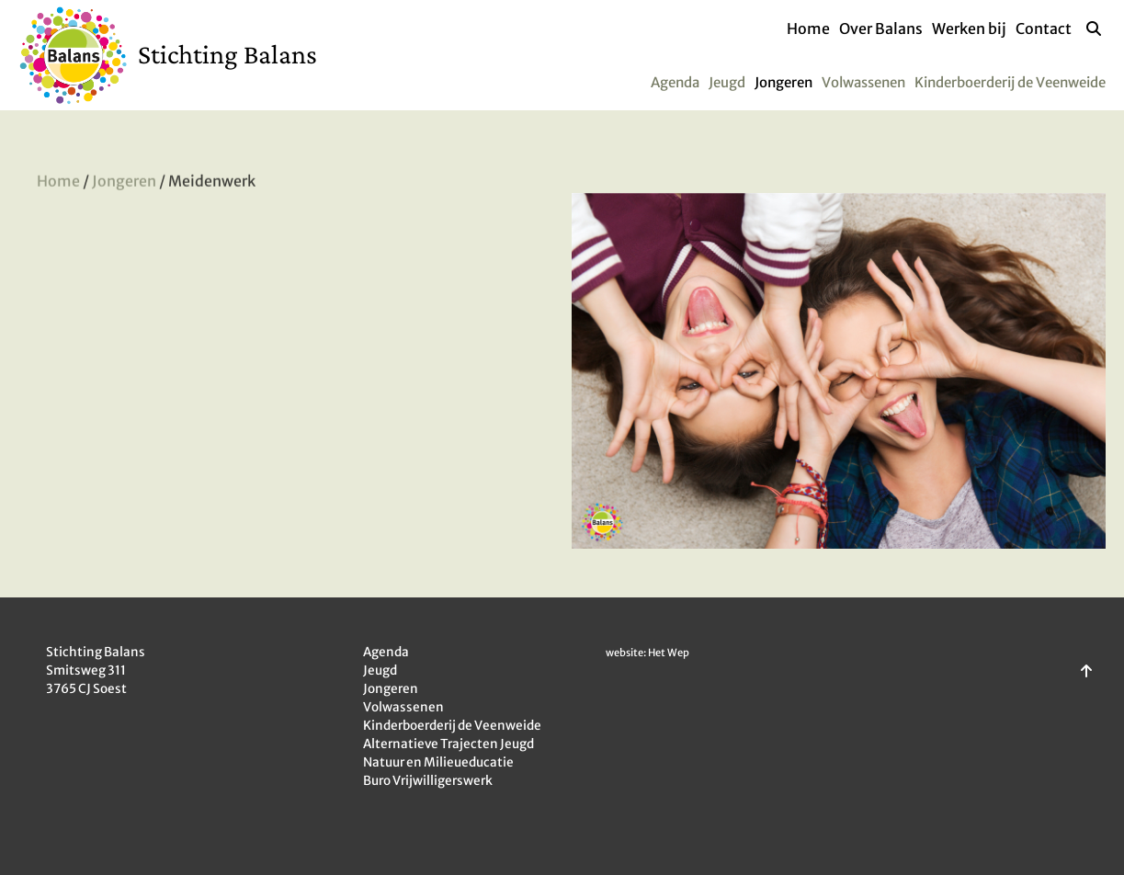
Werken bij (969, 28)
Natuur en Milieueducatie (438, 762)
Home (808, 28)
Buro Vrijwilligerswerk (428, 781)
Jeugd (727, 82)
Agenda (675, 82)
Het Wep (668, 652)
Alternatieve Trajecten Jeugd (448, 744)
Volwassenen (863, 82)
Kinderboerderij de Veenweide (1010, 82)
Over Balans (881, 28)
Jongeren (783, 82)
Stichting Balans (227, 54)
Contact (1044, 28)
